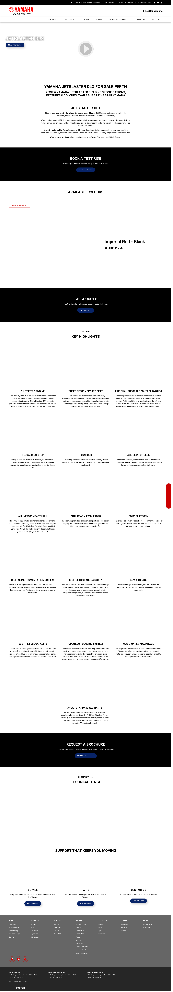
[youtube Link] (157, 2)
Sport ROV (57, 934)
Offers (86, 20)
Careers (123, 931)
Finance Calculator (82, 947)
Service (99, 20)
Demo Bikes (80, 931)
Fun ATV (56, 931)
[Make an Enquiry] (15, 45)
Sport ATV (57, 924)
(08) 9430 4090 (18, 977)
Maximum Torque (15, 934)
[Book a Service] (168, 491)
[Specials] (168, 496)
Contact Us (124, 924)
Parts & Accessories (119, 19)
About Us (157, 19)
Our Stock (71, 19)
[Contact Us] (168, 506)
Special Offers (81, 924)
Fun (32, 927)
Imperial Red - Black (20, 205)
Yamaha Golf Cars (82, 950)
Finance (140, 19)
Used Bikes (80, 934)
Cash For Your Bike (82, 953)
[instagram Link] (161, 2)
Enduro (33, 924)
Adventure (34, 931)
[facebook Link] (154, 2)
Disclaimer (146, 927)
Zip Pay (78, 940)
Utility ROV (57, 927)
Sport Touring (13, 931)
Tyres (100, 931)
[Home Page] (21, 11)
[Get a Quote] (168, 501)
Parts (100, 927)
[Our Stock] (168, 486)
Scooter (11, 937)
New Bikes (53, 19)
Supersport (12, 924)
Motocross (35, 937)
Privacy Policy (147, 924)
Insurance (79, 943)
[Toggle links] (17, 988)
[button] (22, 804)
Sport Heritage (14, 927)
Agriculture (34, 934)
